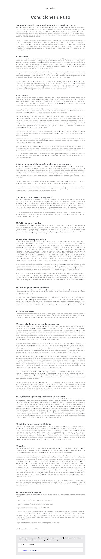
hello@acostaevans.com (29, 550)
